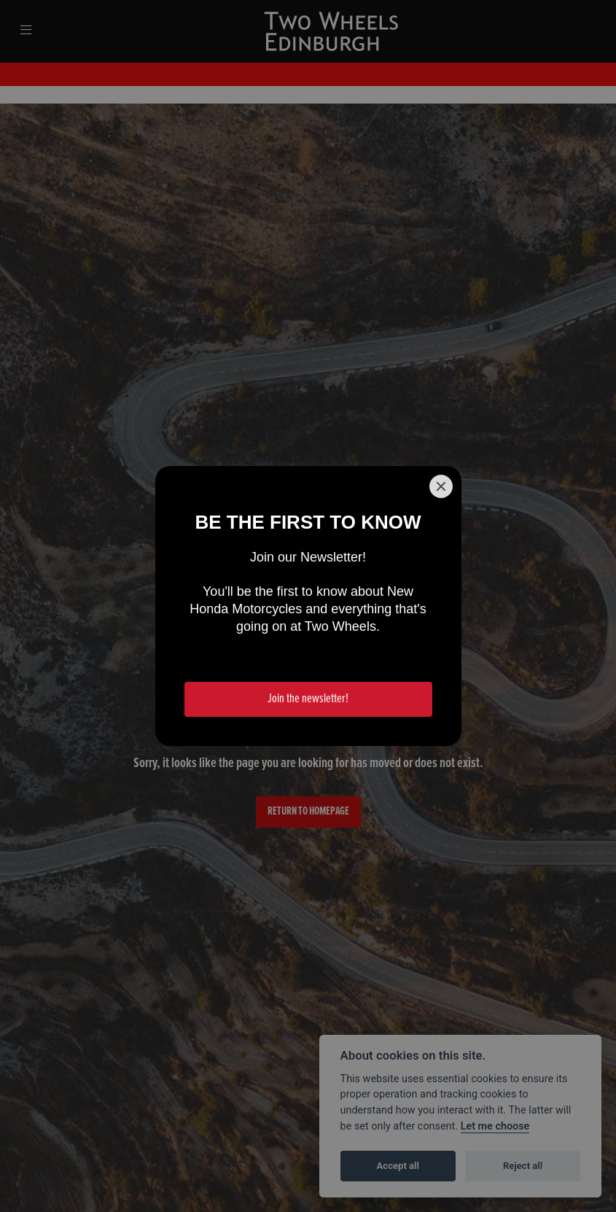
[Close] (441, 486)
